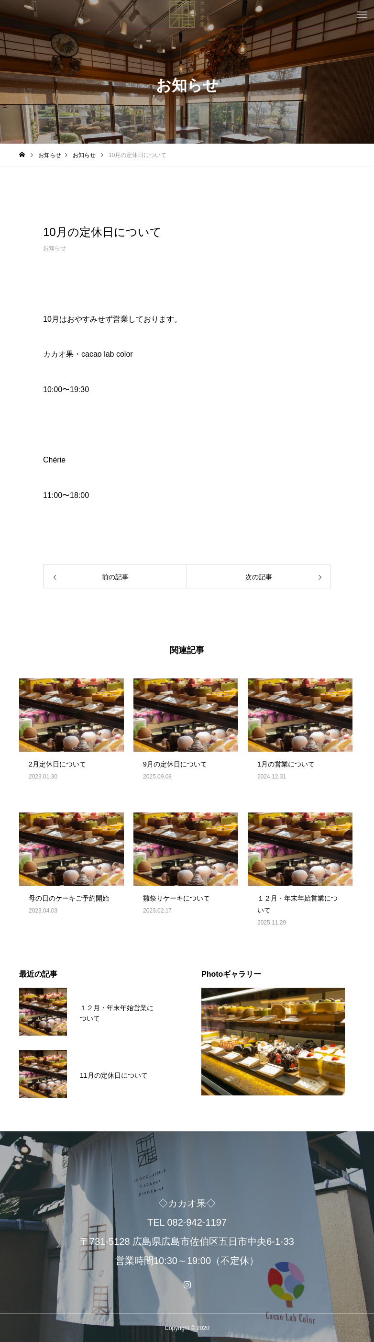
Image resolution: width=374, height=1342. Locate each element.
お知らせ (54, 248)
